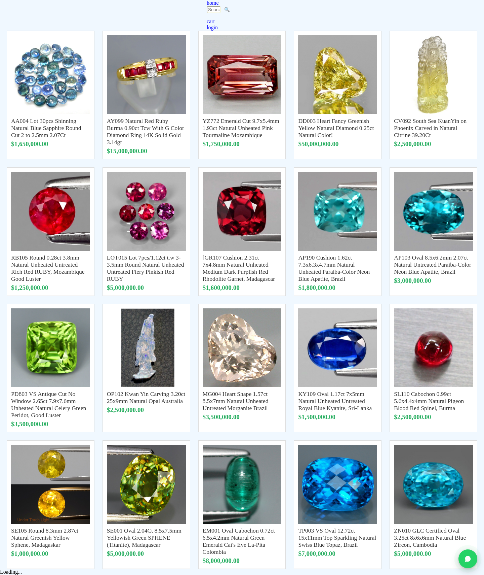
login (212, 27)
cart (211, 21)
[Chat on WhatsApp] (467, 558)
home (213, 3)
